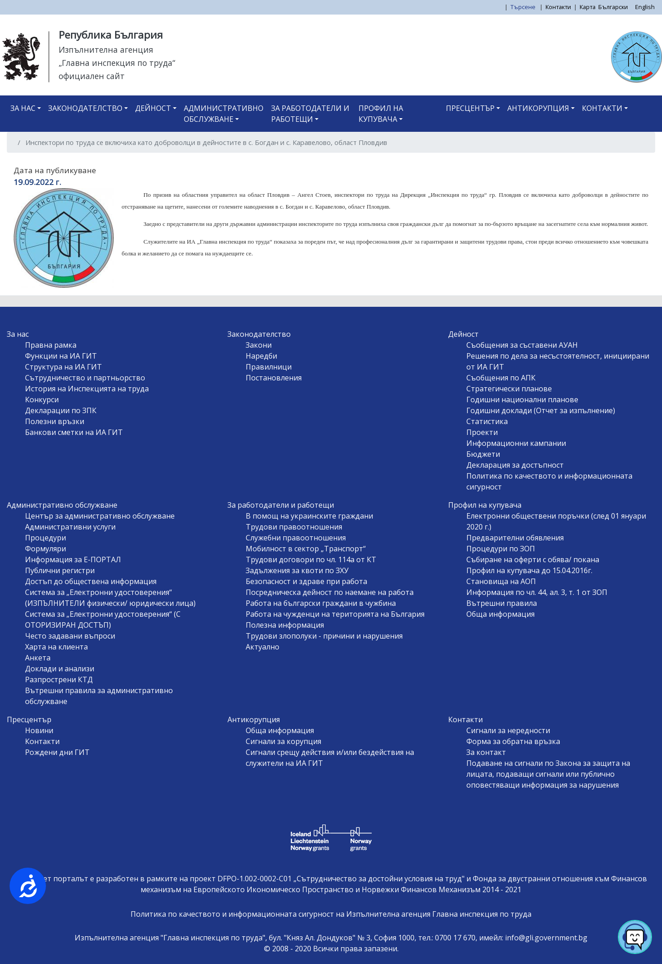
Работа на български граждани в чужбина (321, 603)
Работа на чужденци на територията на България (335, 614)
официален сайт (92, 75)
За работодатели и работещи (310, 113)
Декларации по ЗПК (60, 410)
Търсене (523, 7)
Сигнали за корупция (283, 741)
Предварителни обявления (515, 538)
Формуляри (45, 549)
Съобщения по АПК (501, 378)
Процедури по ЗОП (500, 549)
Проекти (482, 432)
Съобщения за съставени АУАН (522, 345)
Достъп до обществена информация (91, 581)
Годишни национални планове (522, 400)
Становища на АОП (501, 581)
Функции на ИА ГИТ (61, 356)
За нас (22, 108)
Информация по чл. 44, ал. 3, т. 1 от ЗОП (536, 592)
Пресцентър (470, 108)
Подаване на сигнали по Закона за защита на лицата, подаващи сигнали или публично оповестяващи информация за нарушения (548, 774)
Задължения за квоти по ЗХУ (297, 570)
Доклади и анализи (59, 669)
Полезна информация (285, 625)
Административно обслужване (223, 113)
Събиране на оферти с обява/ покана (532, 559)
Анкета (38, 658)
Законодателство (85, 108)
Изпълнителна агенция (106, 49)
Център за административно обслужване (100, 516)
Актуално (262, 647)
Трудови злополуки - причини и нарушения (324, 636)
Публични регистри (60, 570)
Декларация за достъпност (515, 465)
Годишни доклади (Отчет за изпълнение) (540, 410)
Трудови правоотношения (294, 527)
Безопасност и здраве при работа (306, 581)
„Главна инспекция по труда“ (117, 62)
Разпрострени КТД (59, 679)
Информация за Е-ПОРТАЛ (73, 559)
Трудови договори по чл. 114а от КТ (311, 559)
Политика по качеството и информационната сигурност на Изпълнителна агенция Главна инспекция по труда (331, 914)
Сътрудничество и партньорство (85, 378)
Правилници (269, 367)
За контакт (486, 752)
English (645, 7)
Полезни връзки (54, 421)
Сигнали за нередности (508, 730)
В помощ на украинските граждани (309, 516)
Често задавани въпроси (70, 636)
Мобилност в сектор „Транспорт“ (306, 549)
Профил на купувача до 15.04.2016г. (529, 570)
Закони (259, 345)
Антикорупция (538, 108)
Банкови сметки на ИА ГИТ (74, 432)
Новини (39, 730)
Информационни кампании (516, 443)
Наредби (261, 356)
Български (613, 7)
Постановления (274, 378)
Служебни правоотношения (296, 538)
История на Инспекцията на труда (87, 389)
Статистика (487, 421)
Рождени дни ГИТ (57, 752)
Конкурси (42, 400)
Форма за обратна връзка (513, 741)
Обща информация (500, 614)
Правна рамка (50, 345)
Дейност (153, 108)
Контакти (558, 7)
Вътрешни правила (501, 603)
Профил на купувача (381, 113)
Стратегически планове (509, 389)
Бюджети (483, 454)
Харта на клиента (56, 647)
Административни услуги (70, 527)
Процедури (45, 538)
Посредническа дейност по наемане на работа (330, 592)
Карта (588, 7)
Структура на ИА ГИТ (63, 367)
